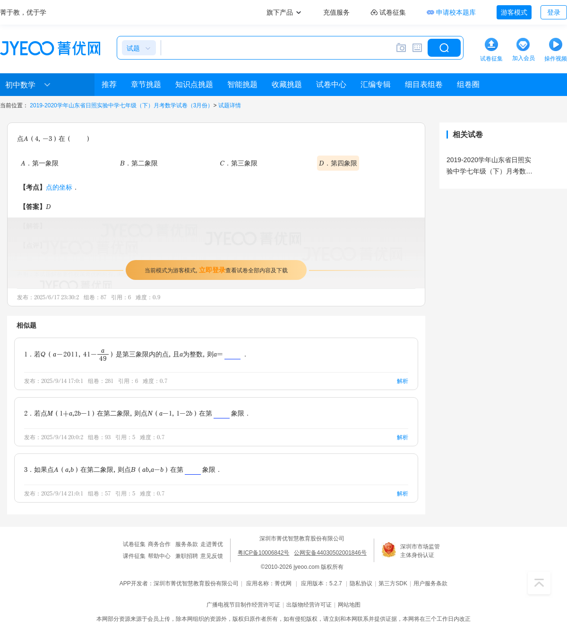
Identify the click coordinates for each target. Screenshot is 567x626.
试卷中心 (331, 84)
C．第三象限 (239, 163)
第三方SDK (392, 583)
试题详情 (229, 105)
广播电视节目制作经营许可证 (243, 604)
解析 (402, 380)
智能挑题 (242, 84)
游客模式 (514, 12)
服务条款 (186, 544)
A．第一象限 (40, 163)
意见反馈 (211, 556)
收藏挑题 (287, 84)
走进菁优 (211, 544)
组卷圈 (468, 84)
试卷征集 (134, 544)
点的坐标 (59, 187)
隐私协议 (361, 583)
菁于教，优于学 (23, 12)
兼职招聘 (186, 556)
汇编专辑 (376, 84)
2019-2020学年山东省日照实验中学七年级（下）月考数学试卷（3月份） (121, 105)
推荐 (109, 84)
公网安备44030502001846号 (330, 552)
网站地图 (349, 604)
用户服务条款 (430, 583)
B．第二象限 (139, 163)
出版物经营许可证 (309, 604)
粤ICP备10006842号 (263, 552)
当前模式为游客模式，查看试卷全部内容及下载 (216, 270)
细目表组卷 (424, 84)
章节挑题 (146, 84)
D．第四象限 (338, 163)
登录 (553, 12)
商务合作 (159, 544)
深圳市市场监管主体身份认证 (420, 550)
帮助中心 (159, 556)
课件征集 (134, 556)
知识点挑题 (194, 84)
